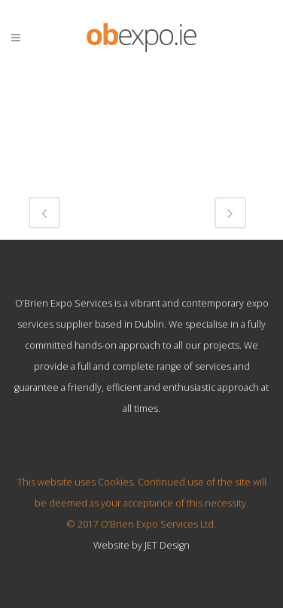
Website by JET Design (141, 545)
